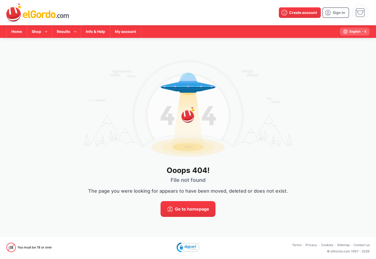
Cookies (327, 245)
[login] (335, 12)
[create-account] (300, 12)
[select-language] (355, 32)
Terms (297, 245)
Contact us (362, 245)
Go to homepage (192, 209)
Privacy (311, 245)
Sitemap (343, 245)
